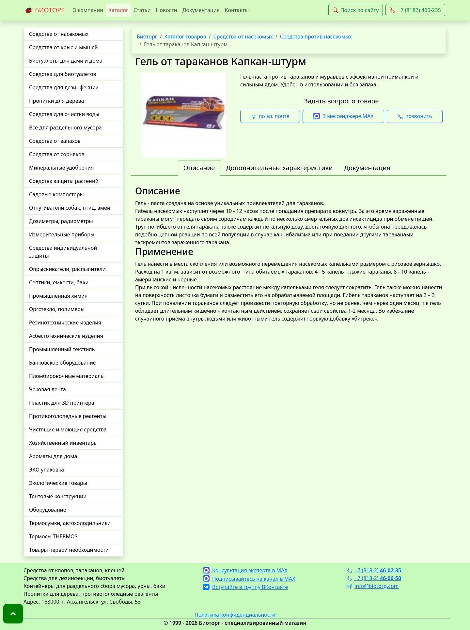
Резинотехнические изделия (65, 322)
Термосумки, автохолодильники (70, 523)
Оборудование (47, 509)
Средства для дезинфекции (64, 87)
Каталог (118, 10)
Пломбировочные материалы (67, 376)
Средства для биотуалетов (62, 74)
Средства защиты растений (64, 181)
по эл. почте (270, 116)
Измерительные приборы (61, 234)
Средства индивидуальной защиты (63, 251)
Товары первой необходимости (69, 549)
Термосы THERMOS (53, 536)
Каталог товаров (185, 36)
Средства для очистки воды (64, 114)
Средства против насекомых (316, 36)
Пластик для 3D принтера (61, 402)
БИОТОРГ (44, 10)
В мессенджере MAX (343, 116)
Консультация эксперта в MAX (245, 570)
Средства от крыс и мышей (63, 47)
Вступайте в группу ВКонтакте (245, 587)
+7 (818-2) (374, 570)
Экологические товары (58, 483)
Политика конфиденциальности (235, 614)
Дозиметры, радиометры (61, 221)
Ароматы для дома (53, 456)
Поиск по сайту (356, 10)
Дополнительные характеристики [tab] (279, 167)
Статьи (142, 10)
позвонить (415, 116)
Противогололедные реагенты (67, 416)
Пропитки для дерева (56, 100)
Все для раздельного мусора (65, 127)
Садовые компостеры (56, 194)
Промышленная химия (58, 295)
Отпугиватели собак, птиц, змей (69, 207)
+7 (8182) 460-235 (415, 10)
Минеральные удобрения (61, 167)
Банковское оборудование (62, 362)
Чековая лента (47, 389)
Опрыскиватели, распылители (67, 269)
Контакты (237, 10)
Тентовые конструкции (57, 496)
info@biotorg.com (373, 586)
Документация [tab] (367, 167)
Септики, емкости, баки (58, 282)
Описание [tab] (199, 167)
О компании (87, 10)
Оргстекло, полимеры (57, 309)
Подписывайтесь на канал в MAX (249, 578)
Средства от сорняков (56, 154)
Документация (201, 10)
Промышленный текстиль (62, 349)
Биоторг (147, 36)
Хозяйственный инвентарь (63, 442)
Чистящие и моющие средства (68, 429)
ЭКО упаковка (46, 469)
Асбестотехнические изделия (66, 335)
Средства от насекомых (58, 34)
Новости (166, 10)
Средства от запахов (55, 140)
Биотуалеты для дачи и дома (65, 60)
